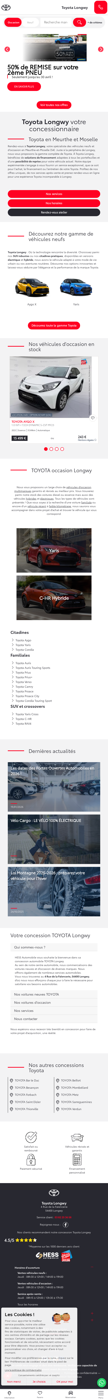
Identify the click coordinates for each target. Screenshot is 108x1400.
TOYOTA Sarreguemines (74, 1102)
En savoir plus (24, 86)
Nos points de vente (54, 1345)
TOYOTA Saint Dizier (25, 1102)
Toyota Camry (22, 686)
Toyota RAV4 (21, 723)
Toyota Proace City (25, 696)
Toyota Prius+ (21, 677)
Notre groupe (54, 1339)
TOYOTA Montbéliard (72, 1088)
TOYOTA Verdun (68, 1109)
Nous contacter (26, 1018)
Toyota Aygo (21, 640)
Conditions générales (39, 1376)
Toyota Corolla (22, 649)
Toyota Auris (21, 663)
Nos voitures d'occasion (32, 1002)
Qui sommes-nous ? (29, 947)
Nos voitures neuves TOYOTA (36, 994)
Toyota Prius (21, 672)
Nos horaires (54, 203)
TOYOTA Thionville (24, 1109)
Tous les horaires (28, 1304)
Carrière (54, 1350)
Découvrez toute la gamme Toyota (54, 325)
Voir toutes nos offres (54, 105)
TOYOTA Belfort (68, 1081)
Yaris (54, 550)
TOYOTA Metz (67, 1095)
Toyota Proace (22, 691)
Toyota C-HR (21, 718)
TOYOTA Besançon (24, 1088)
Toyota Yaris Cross (24, 714)
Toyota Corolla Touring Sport (31, 700)
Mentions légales (87, 440)
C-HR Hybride (54, 598)
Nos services (54, 194)
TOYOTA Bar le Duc (24, 1081)
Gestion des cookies (69, 1376)
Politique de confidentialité (80, 1373)
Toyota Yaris (21, 645)
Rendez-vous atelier (54, 212)
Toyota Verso (21, 682)
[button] (7, 49)
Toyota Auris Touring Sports (30, 667)
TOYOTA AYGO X (23, 421)
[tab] (54, 947)
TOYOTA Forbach (23, 1095)
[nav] (101, 1395)
